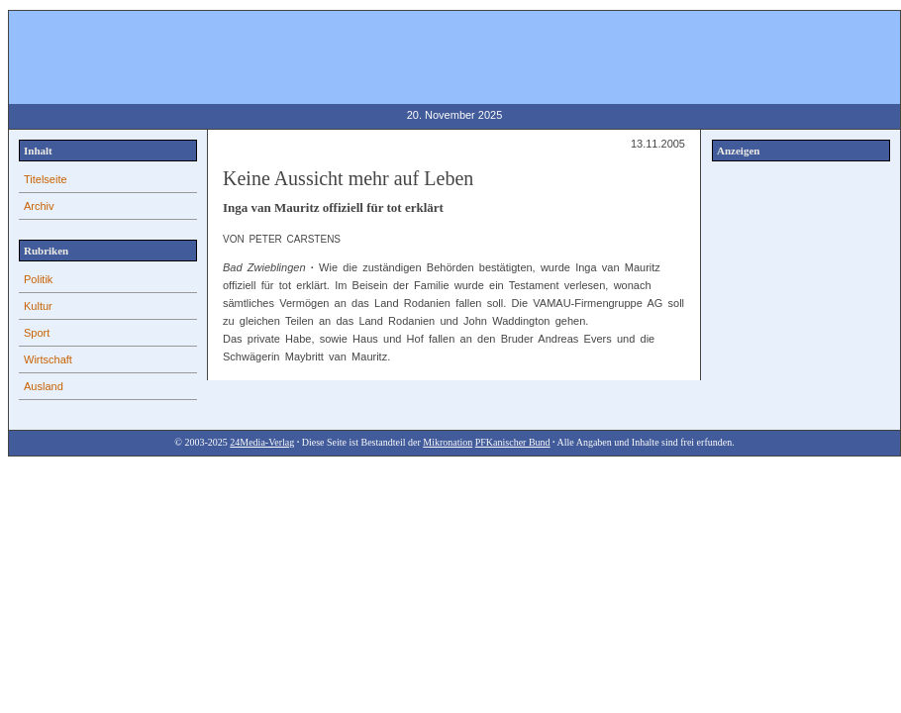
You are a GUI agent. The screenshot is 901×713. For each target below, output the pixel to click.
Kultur (38, 306)
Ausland (43, 386)
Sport (37, 333)
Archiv (39, 206)
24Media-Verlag (262, 442)
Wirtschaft (48, 359)
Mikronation (447, 442)
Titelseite (45, 179)
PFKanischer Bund (513, 442)
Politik (38, 279)
